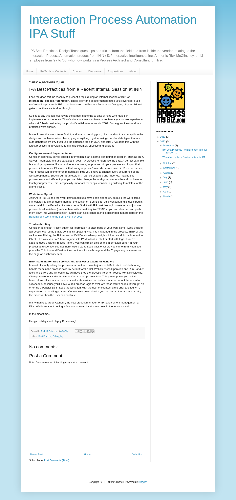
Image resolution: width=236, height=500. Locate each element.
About (133, 71)
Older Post (137, 454)
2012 (163, 141)
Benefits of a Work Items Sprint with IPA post (55, 216)
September (169, 168)
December (169, 145)
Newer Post (36, 454)
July (165, 177)
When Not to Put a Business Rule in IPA (183, 157)
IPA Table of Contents (53, 71)
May (165, 187)
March (166, 196)
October (167, 163)
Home (30, 71)
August (167, 172)
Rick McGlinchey (49, 331)
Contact (77, 71)
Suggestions (115, 71)
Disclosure (94, 71)
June (166, 182)
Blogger (142, 482)
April (165, 191)
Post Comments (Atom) (56, 460)
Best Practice (44, 336)
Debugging (57, 336)
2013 (163, 136)
